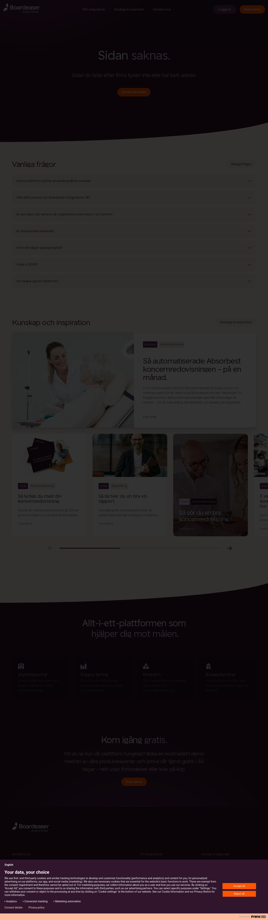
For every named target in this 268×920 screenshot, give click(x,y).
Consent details (13, 907)
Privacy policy (36, 907)
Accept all (239, 886)
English (10, 864)
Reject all (239, 893)
